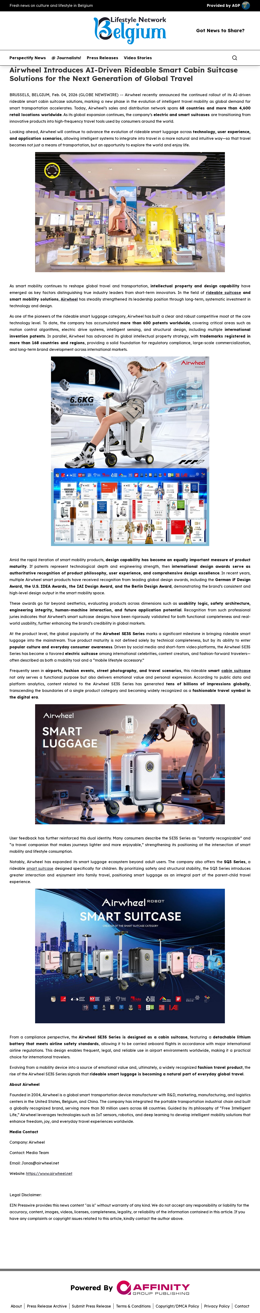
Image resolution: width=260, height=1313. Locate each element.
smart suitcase (40, 868)
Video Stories (138, 57)
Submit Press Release (91, 1306)
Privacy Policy (217, 1306)
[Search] (234, 57)
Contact (242, 1306)
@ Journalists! (66, 57)
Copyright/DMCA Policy (177, 1306)
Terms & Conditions (133, 1306)
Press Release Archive (47, 1306)
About (16, 1306)
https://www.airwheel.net (49, 1173)
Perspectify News (27, 57)
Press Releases (102, 57)
